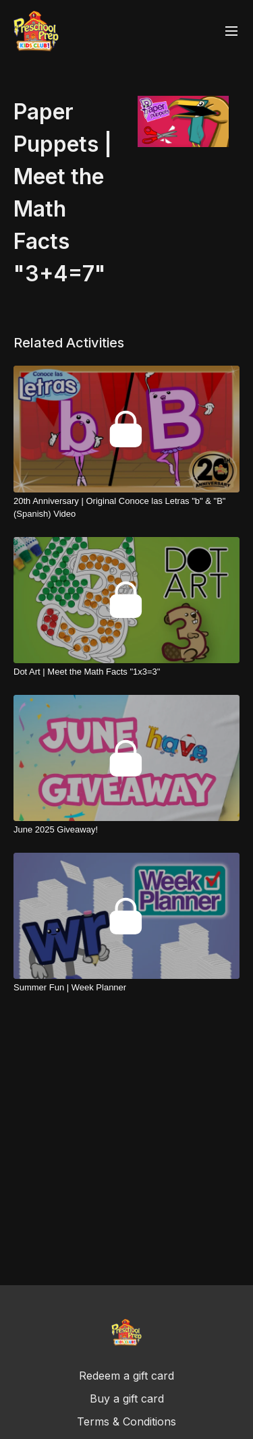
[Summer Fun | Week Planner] (126, 987)
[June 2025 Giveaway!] (126, 830)
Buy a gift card (127, 1398)
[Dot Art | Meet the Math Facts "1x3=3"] (126, 672)
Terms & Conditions (126, 1421)
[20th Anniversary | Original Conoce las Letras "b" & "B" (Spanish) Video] (126, 508)
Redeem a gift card (126, 1375)
